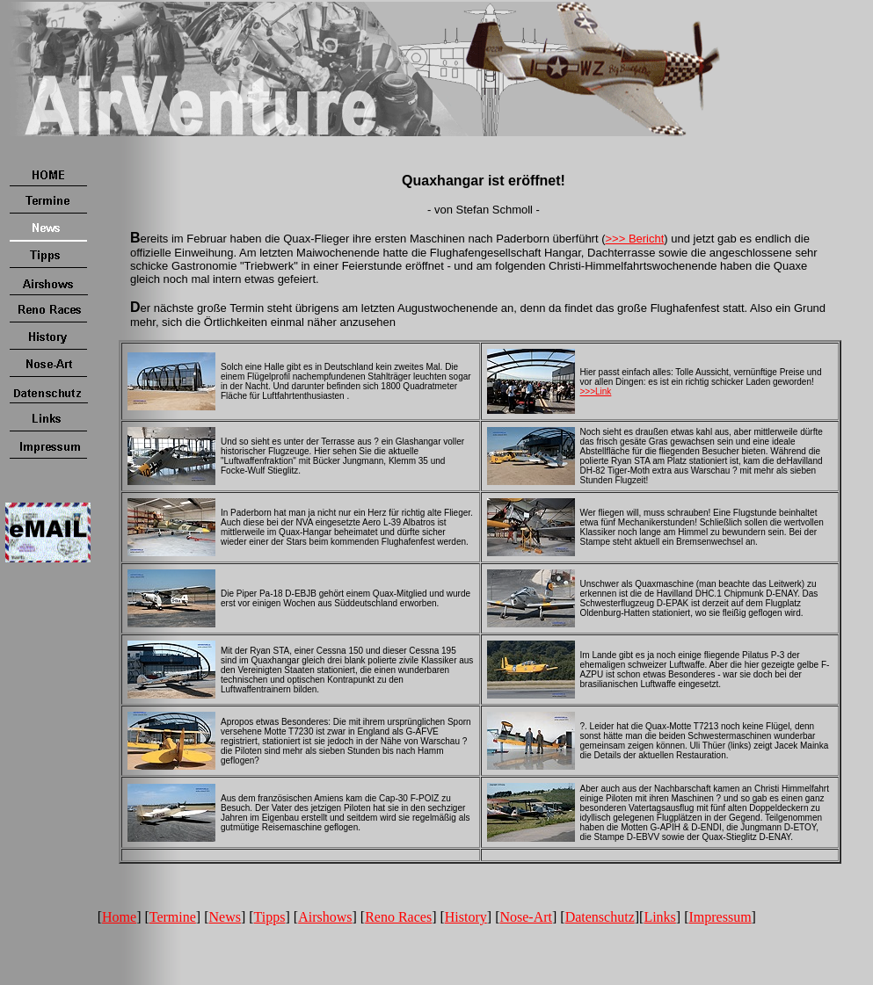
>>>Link (596, 391)
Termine (172, 916)
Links (659, 916)
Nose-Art (525, 916)
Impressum (720, 916)
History (466, 916)
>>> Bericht (635, 238)
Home (119, 916)
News (225, 916)
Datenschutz (600, 916)
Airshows (325, 916)
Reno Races (398, 916)
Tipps (270, 916)
